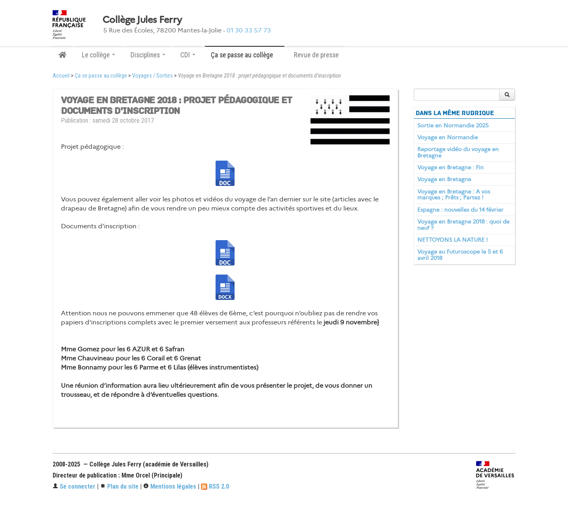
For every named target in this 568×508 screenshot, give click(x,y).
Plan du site (119, 486)
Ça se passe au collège (101, 75)
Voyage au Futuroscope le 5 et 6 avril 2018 (460, 255)
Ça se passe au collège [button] (244, 55)
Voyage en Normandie (447, 137)
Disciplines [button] (148, 55)
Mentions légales (169, 486)
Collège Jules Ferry (142, 20)
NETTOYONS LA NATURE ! (452, 239)
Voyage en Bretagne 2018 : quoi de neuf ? (463, 224)
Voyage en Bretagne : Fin (450, 167)
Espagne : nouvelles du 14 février (460, 209)
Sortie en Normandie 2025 (452, 125)
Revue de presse (316, 55)
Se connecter (74, 486)
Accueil (61, 75)
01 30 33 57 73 (249, 30)
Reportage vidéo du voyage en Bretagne (458, 152)
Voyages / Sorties (152, 75)
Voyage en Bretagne (444, 179)
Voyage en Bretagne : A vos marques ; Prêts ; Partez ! (453, 194)
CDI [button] (187, 55)
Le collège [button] (98, 55)
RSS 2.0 (215, 486)
